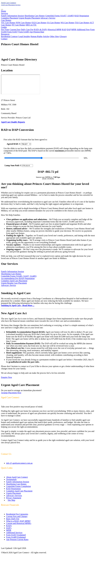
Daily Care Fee (27, 29)
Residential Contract (9, 36)
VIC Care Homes (8, 23)
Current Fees (15, 29)
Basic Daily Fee (12, 519)
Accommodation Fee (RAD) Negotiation (18, 278)
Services (4, 13)
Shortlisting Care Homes (34, 16)
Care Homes (6, 20)
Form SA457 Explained (16, 535)
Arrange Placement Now (11, 393)
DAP (69, 29)
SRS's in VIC (31, 25)
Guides (4, 27)
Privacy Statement (13, 498)
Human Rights (36, 36)
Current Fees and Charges (16, 516)
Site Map (11, 500)
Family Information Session (12, 16)
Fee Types (5, 29)
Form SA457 (12, 32)
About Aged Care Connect (17, 477)
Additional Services (14, 532)
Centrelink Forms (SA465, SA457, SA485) (18, 276)
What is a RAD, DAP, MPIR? (18, 521)
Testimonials (11, 479)
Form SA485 (23, 32)
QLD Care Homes (39, 23)
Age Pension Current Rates (17, 539)
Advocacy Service (47, 18)
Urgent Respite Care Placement (14, 283)
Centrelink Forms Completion (18, 486)
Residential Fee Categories (17, 514)
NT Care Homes (18, 25)
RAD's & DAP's (40, 29)
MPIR (73, 29)
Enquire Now (6, 377)
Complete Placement (9, 18)
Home (3, 11)
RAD (64, 29)
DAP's (8, 528)
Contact (4, 39)
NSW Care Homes (23, 23)
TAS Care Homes (82, 23)
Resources (5, 34)
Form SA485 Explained (16, 537)
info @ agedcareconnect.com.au (19, 463)
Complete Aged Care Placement (14, 281)
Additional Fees (83, 29)
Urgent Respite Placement (29, 18)
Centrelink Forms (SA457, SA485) (59, 16)
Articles (46, 36)
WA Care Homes (67, 23)
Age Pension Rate (36, 32)
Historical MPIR (54, 29)
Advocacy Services (14, 495)
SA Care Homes (53, 23)
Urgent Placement (13, 493)
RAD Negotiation (81, 16)
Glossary (63, 36)
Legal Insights (24, 36)
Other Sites (54, 36)
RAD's (9, 526)
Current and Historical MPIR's (18, 523)
